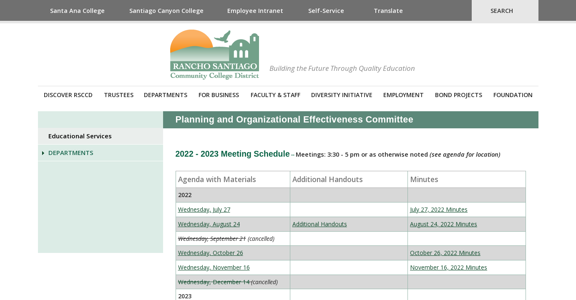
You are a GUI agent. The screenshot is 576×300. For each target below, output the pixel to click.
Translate (388, 11)
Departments (165, 95)
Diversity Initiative (341, 95)
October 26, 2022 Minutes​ (445, 253)
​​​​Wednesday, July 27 (204, 209)
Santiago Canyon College (166, 11)
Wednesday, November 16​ (214, 267)
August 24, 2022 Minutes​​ (443, 224)
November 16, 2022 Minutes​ (448, 267)
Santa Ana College (77, 11)
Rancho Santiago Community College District (214, 55)
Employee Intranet (255, 11)
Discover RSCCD (68, 95)
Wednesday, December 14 (213, 282)
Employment (403, 95)
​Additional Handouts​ (319, 224)
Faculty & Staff (275, 95)
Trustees (118, 95)
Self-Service (326, 11)
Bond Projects (458, 95)
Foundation (513, 95)
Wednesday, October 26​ (210, 253)
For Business (219, 95)
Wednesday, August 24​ (209, 224)
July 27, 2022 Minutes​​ (439, 209)
